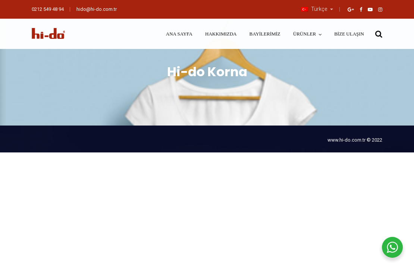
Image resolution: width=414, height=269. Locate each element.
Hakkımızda (221, 34)
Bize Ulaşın (349, 34)
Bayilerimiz (265, 34)
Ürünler (304, 34)
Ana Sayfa (179, 34)
